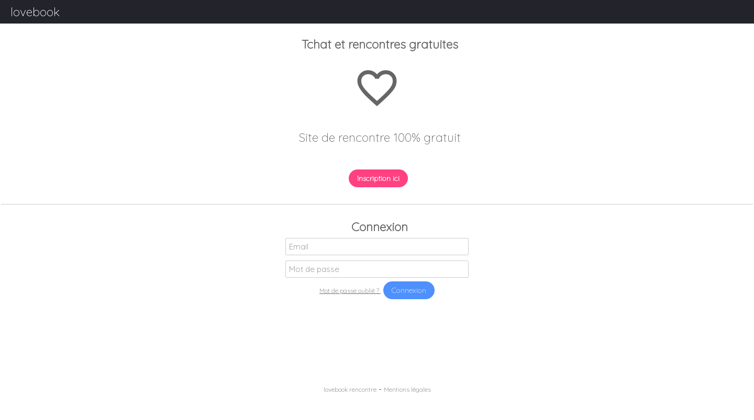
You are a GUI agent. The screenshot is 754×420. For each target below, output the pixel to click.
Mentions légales (407, 389)
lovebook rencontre (350, 389)
